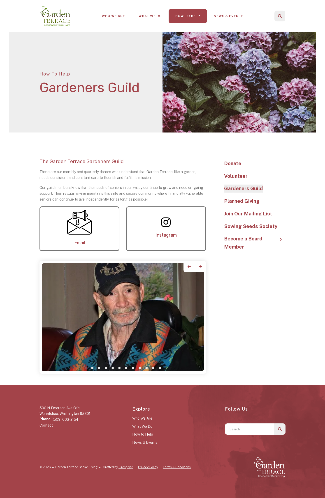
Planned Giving (242, 201)
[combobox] (249, 429)
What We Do (150, 16)
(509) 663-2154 (65, 419)
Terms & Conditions (177, 467)
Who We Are (113, 16)
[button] (279, 16)
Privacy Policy (148, 467)
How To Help (187, 16)
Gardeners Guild (243, 188)
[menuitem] (113, 16)
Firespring (125, 467)
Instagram (166, 235)
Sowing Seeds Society (250, 226)
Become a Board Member (255, 243)
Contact (46, 425)
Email (79, 242)
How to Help (142, 434)
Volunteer (236, 176)
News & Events (229, 16)
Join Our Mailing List (248, 214)
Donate (232, 163)
